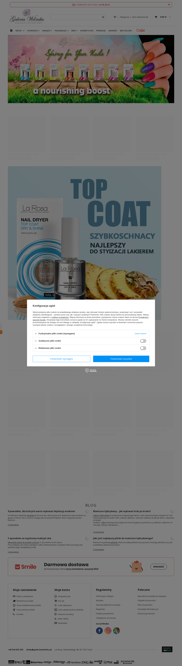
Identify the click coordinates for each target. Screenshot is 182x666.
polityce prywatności (60, 317)
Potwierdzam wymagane (61, 358)
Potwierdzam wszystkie (121, 358)
